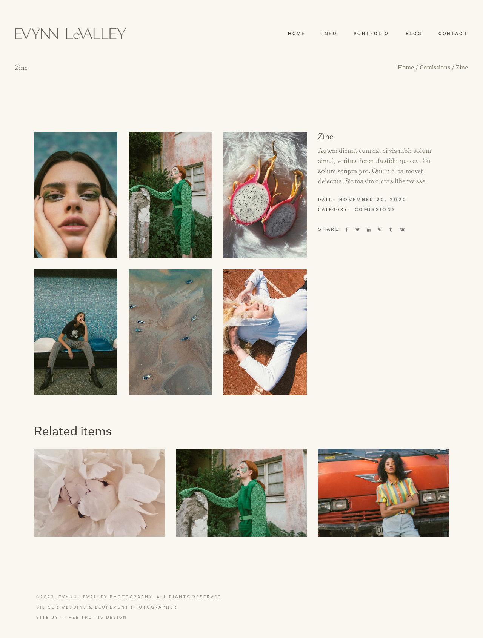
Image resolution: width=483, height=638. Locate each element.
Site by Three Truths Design (81, 618)
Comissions (375, 209)
